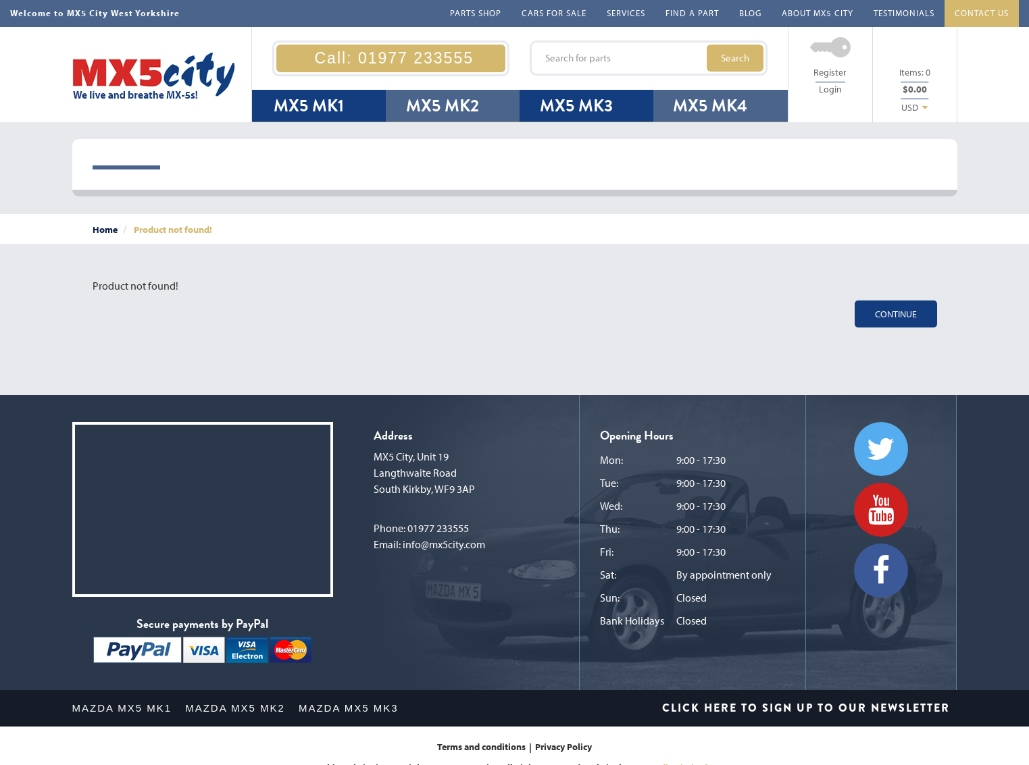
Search (735, 57)
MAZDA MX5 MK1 (122, 708)
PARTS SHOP (475, 12)
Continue (896, 314)
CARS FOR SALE (554, 12)
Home (105, 229)
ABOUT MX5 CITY (817, 12)
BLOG (750, 12)
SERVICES (626, 12)
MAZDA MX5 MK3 (349, 708)
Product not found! (173, 229)
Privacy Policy (563, 747)
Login (830, 89)
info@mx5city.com (444, 544)
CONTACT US (982, 12)
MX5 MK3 (576, 105)
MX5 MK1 (309, 105)
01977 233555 (438, 528)
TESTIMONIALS (904, 12)
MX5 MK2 (442, 105)
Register (830, 72)
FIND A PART (692, 12)
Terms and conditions (481, 747)
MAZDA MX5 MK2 (235, 708)
